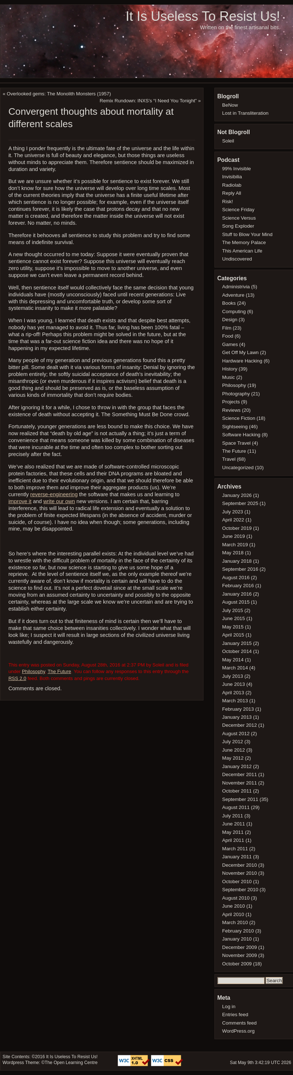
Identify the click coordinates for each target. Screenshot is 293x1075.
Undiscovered (237, 259)
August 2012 (236, 733)
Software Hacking (241, 434)
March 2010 (235, 922)
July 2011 (232, 815)
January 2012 (237, 766)
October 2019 (237, 528)
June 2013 (233, 684)
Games (230, 344)
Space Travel (236, 443)
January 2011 (237, 856)
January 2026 (237, 495)
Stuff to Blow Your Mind (247, 234)
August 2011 (236, 807)
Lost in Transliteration (245, 113)
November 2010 (239, 873)
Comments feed (239, 1023)
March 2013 (235, 700)
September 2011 (240, 799)
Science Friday (238, 209)
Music (228, 377)
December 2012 (239, 725)
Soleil (228, 141)
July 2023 (232, 511)
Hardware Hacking (242, 361)
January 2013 (237, 717)
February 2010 (238, 931)
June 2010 (233, 906)
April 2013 (233, 692)
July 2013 (232, 676)
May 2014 (233, 659)
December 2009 (239, 947)
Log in (228, 1006)
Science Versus (239, 218)
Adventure (233, 295)
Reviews (231, 410)
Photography (236, 393)
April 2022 (233, 520)
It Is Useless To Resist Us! (203, 16)
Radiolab (231, 185)
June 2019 (233, 536)
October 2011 (237, 791)
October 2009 (237, 963)
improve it (19, 501)
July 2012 (232, 741)
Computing (234, 311)
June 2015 (233, 618)
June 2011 (233, 824)
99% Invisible (236, 168)
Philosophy (33, 671)
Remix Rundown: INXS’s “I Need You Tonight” (148, 100)
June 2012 (233, 750)
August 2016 (236, 577)
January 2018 (237, 561)
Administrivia (236, 286)
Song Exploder (238, 226)
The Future (59, 671)
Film (226, 328)
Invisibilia (232, 176)
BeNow (230, 105)
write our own (59, 501)
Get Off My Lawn (240, 352)
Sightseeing (235, 426)
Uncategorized (238, 467)
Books (229, 303)
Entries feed (235, 1014)
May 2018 (233, 552)
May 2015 (233, 627)
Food (227, 336)
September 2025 (240, 503)
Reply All (231, 193)
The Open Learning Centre (71, 1062)
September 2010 (240, 889)
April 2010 (233, 914)
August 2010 (236, 898)
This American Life (242, 251)
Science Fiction (238, 418)
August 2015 (236, 602)
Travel (229, 459)
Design (229, 319)
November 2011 (239, 783)
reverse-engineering (54, 494)
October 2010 (237, 881)
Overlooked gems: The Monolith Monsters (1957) (59, 93)
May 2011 (233, 832)
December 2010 (239, 865)
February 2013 (238, 709)
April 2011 (233, 840)
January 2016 (237, 594)
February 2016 (238, 585)
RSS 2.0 (17, 678)
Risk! (227, 201)
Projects (231, 401)
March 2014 (235, 668)
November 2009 (239, 955)
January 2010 (237, 939)
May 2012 (233, 758)
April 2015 (233, 635)
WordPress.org (238, 1031)
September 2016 (240, 569)
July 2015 (232, 610)
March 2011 (235, 848)
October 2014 (237, 651)
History (229, 369)
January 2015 (237, 643)
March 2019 (235, 544)
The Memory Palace (244, 242)
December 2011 (239, 774)
